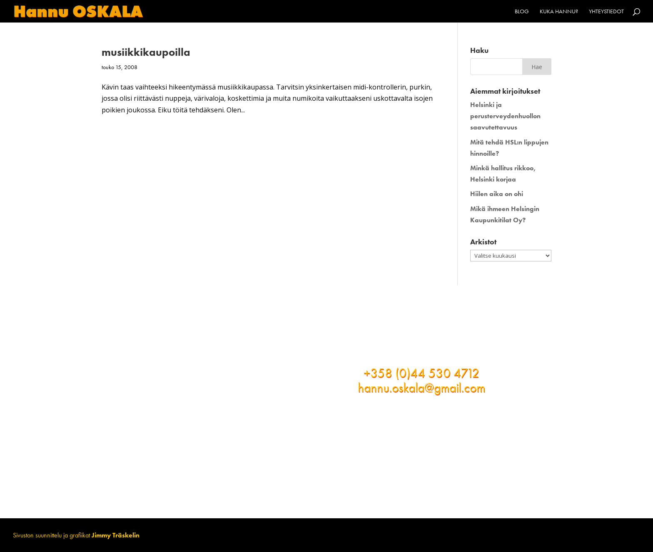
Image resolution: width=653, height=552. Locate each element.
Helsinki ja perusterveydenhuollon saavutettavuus (505, 116)
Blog (522, 11)
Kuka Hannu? (559, 11)
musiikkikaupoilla (146, 52)
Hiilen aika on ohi (496, 193)
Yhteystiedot (606, 11)
